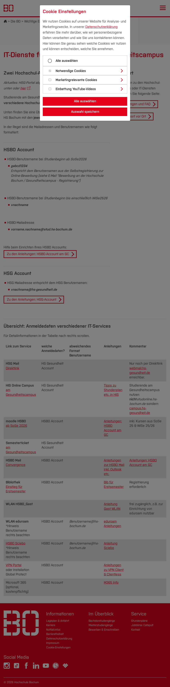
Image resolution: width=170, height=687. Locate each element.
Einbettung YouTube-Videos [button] (76, 89)
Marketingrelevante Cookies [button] (76, 80)
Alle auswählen (67, 61)
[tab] (86, 70)
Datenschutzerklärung (101, 27)
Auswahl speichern (85, 112)
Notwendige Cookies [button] (71, 71)
